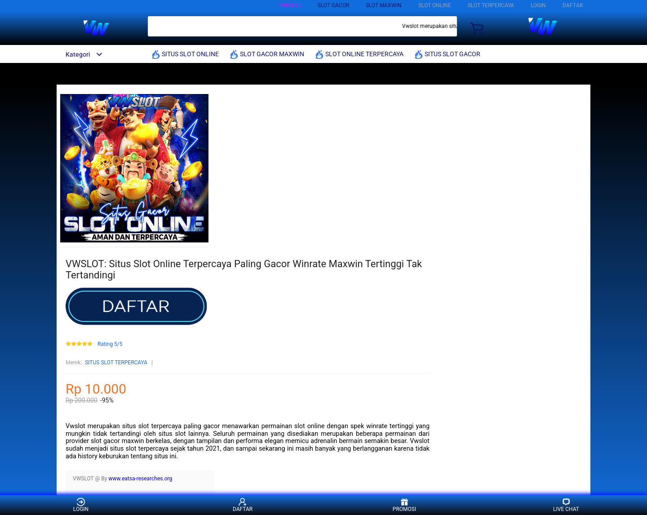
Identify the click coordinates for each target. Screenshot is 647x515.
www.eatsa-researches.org (140, 478)
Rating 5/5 (110, 344)
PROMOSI (404, 504)
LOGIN (538, 5)
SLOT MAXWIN (384, 5)
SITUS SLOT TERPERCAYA (116, 362)
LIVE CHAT (566, 504)
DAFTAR (573, 5)
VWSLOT (290, 5)
